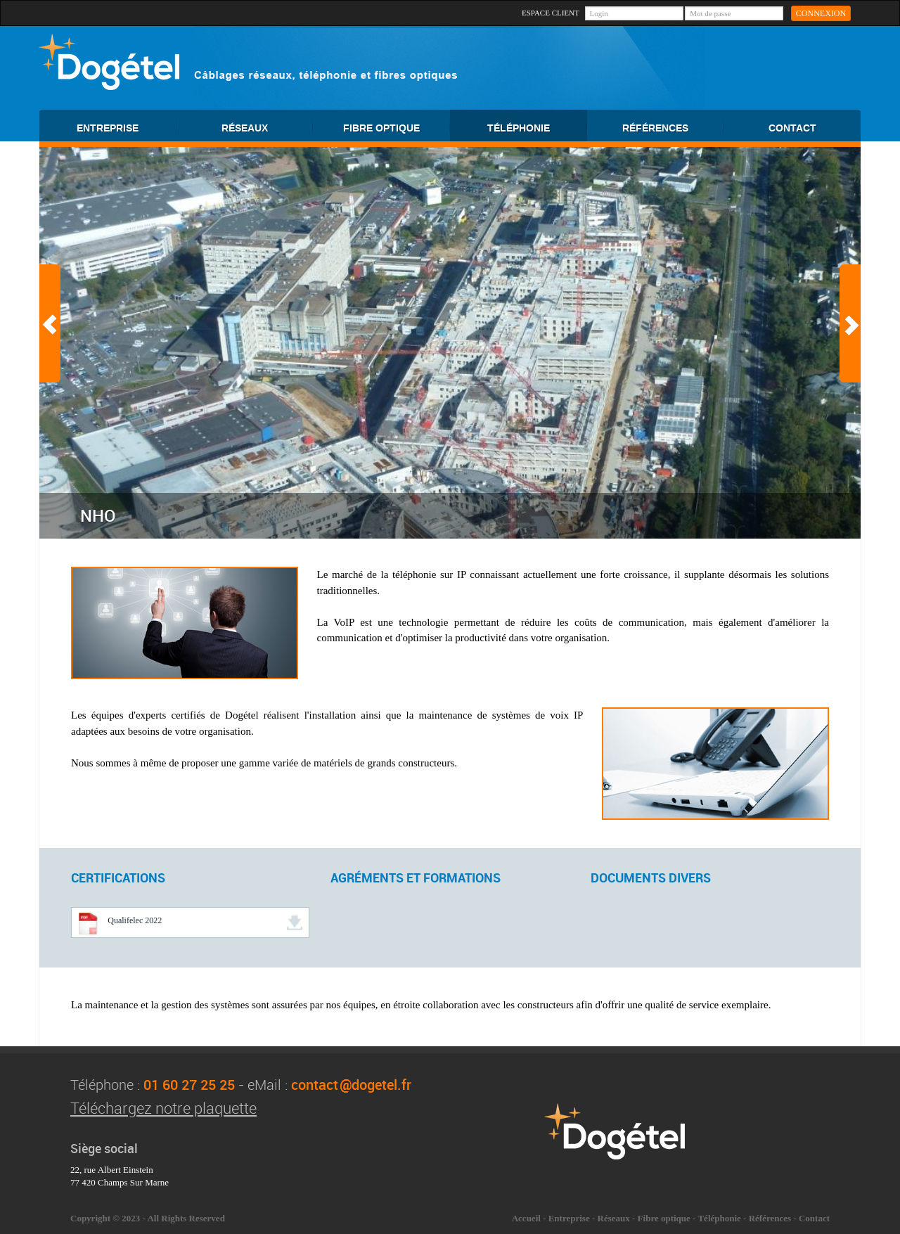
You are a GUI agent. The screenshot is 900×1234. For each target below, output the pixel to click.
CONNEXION (821, 13)
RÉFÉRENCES (673, 127)
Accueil (526, 1218)
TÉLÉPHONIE (537, 127)
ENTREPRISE (126, 127)
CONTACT (792, 128)
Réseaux (614, 1218)
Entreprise (569, 1218)
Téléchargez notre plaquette (163, 1108)
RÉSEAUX (267, 127)
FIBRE (396, 127)
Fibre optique (664, 1218)
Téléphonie (719, 1218)
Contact (814, 1218)
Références (770, 1218)
